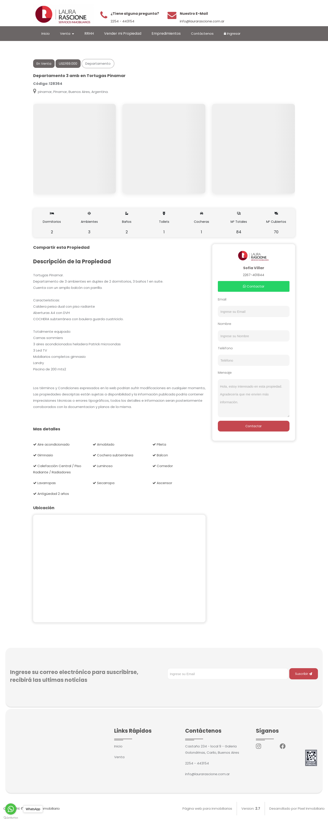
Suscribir (303, 674)
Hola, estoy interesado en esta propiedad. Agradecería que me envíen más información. (253, 398)
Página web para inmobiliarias (207, 808)
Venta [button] (65, 33)
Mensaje (225, 372)
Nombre (224, 323)
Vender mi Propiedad (122, 33)
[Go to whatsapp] (10, 809)
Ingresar (232, 33)
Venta (119, 757)
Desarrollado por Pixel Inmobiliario (297, 808)
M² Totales (238, 222)
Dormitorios (51, 222)
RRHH (89, 33)
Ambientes (89, 222)
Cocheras (201, 222)
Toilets (164, 222)
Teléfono (225, 348)
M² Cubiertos (276, 222)
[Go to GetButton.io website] (11, 817)
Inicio (45, 33)
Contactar (253, 286)
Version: (250, 808)
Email (222, 299)
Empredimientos (166, 33)
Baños (126, 222)
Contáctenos (202, 33)
